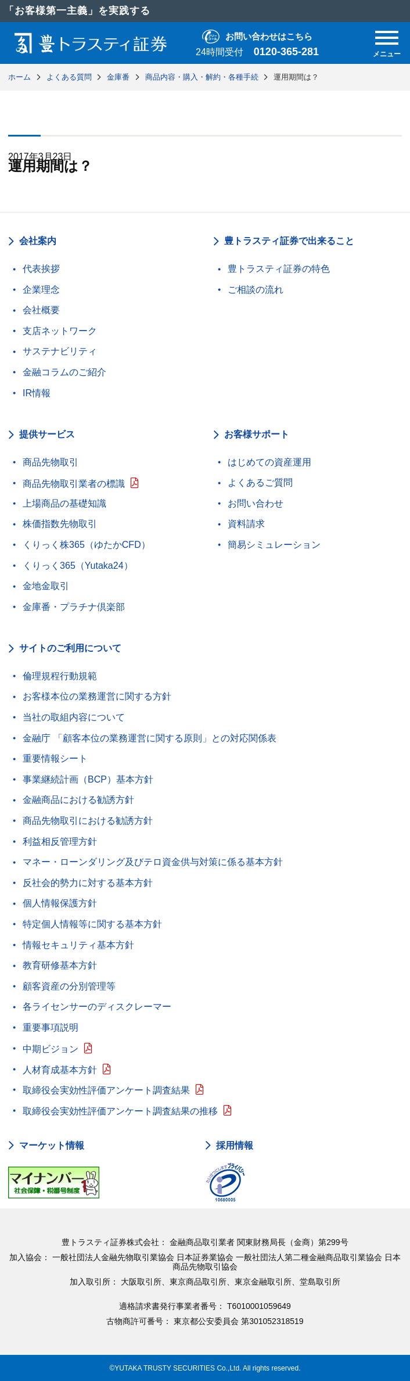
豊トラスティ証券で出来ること (289, 241)
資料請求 (246, 524)
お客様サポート (256, 434)
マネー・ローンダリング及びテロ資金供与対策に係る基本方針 (153, 862)
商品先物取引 (50, 462)
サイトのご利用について (70, 648)
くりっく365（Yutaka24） (77, 566)
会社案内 (37, 241)
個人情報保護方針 (60, 903)
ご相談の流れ (255, 290)
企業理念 (41, 290)
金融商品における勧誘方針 (78, 800)
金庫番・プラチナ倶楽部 (74, 607)
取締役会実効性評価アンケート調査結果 (106, 1090)
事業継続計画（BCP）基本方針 (88, 779)
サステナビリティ (60, 351)
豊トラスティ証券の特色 (279, 269)
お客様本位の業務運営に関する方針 (97, 696)
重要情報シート (55, 758)
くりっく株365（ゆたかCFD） (86, 545)
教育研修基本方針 (60, 965)
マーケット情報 (51, 1145)
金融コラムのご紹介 (64, 372)
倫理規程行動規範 (60, 676)
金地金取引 (46, 586)
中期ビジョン (50, 1049)
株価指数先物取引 (60, 524)
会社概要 (41, 310)
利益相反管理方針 (60, 841)
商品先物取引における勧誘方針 (88, 821)
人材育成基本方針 (60, 1070)
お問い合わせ (255, 503)
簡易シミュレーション (274, 545)
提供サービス (47, 434)
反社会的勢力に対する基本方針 (88, 883)
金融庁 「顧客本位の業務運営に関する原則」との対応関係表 (149, 738)
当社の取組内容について (74, 717)
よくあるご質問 (260, 482)
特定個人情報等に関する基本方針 (92, 924)
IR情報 (37, 393)
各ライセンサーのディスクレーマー (97, 1006)
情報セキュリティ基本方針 (78, 945)
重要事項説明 (50, 1027)
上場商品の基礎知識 (64, 503)
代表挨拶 (41, 269)
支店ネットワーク (60, 331)
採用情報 (234, 1145)
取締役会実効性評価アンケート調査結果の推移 (120, 1111)
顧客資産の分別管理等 (69, 986)
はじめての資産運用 (269, 462)
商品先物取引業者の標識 (74, 484)
